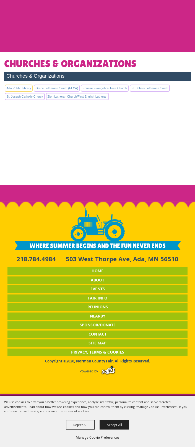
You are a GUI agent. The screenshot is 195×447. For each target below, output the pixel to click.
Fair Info (97, 298)
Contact (97, 334)
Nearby (97, 316)
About (97, 280)
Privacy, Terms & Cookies (97, 352)
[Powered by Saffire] (108, 371)
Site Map (97, 343)
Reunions (97, 306)
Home (97, 270)
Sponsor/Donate (98, 324)
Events (97, 288)
